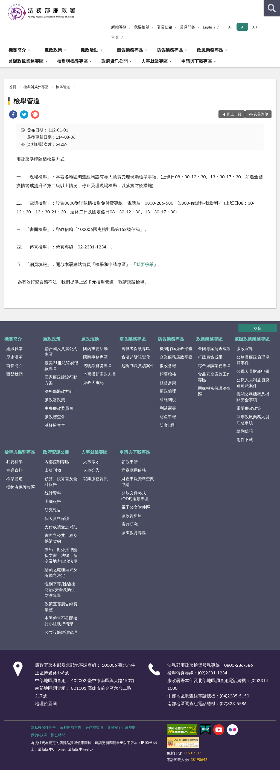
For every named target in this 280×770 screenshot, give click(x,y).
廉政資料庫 (131, 515)
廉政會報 (168, 365)
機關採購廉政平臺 (176, 348)
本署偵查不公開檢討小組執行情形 (61, 621)
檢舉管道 (63, 87)
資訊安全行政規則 (121, 727)
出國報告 (53, 501)
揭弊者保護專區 (135, 348)
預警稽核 (168, 373)
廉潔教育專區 (133, 532)
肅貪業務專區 (130, 49)
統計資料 (53, 492)
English (209, 27)
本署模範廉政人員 (99, 373)
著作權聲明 (94, 727)
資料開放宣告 (70, 727)
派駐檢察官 (55, 425)
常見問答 (187, 27)
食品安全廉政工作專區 (214, 376)
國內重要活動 (95, 348)
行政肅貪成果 (210, 356)
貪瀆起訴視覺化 (135, 356)
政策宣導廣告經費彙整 (61, 606)
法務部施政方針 (59, 391)
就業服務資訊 (95, 478)
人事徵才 (91, 461)
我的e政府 (39, 735)
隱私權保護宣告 (43, 727)
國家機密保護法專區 (214, 391)
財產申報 (168, 416)
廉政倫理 (168, 390)
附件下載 (245, 439)
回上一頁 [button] (234, 114)
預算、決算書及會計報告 (61, 481)
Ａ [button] (242, 27)
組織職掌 (14, 348)
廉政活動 (89, 49)
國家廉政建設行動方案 (61, 379)
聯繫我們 (14, 373)
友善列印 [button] (261, 114)
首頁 (115, 37)
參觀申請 (129, 461)
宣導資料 (14, 470)
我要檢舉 (141, 27)
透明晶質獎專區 (97, 365)
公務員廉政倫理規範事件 (253, 359)
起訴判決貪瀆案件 (137, 365)
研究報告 (53, 509)
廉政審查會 (55, 416)
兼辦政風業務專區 (25, 61)
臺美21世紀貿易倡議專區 (61, 365)
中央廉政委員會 (59, 408)
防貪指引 (168, 424)
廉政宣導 (245, 348)
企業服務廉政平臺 (176, 356)
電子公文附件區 (135, 507)
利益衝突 (168, 407)
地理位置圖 (46, 703)
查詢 (272, 8)
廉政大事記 (93, 382)
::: (4, 4)
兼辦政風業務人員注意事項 (253, 419)
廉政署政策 (55, 399)
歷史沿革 (14, 356)
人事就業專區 (154, 61)
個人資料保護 (57, 518)
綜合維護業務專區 (214, 365)
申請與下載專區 (196, 61)
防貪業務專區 (170, 49)
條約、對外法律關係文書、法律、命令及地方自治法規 (61, 555)
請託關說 (168, 399)
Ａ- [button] (230, 27)
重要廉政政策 (249, 408)
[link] (13, 115)
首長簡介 (14, 365)
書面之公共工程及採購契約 (61, 538)
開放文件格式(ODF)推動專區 (135, 495)
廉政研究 (129, 524)
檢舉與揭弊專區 (72, 61)
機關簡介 (17, 49)
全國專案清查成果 (214, 348)
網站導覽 (119, 27)
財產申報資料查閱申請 (137, 481)
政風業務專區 (210, 49)
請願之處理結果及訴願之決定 (61, 572)
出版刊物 (53, 470)
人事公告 (91, 470)
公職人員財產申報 (253, 371)
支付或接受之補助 (61, 526)
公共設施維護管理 (61, 632)
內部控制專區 (57, 461)
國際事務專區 (95, 356)
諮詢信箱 (245, 430)
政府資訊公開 (114, 61)
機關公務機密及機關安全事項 (253, 396)
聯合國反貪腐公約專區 (61, 351)
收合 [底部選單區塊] (257, 328)
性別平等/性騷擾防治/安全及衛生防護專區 (60, 589)
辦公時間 (58, 735)
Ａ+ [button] (255, 27)
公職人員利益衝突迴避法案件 (253, 382)
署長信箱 (164, 27)
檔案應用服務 (133, 470)
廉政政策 (53, 49)
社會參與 (168, 382)
